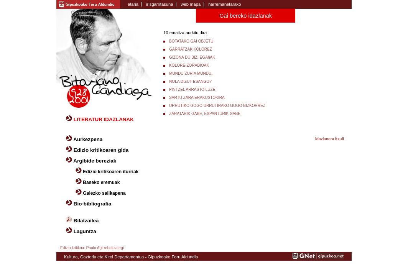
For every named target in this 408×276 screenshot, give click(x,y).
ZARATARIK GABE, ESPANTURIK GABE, (205, 114)
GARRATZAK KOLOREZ (190, 49)
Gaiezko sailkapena (104, 193)
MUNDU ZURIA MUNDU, (190, 73)
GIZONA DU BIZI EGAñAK (192, 57)
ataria (133, 4)
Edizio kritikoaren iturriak (110, 171)
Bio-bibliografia (93, 204)
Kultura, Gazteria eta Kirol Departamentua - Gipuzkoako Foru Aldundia (131, 257)
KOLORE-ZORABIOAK (189, 65)
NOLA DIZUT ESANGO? (190, 81)
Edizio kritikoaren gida (101, 150)
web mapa (191, 4)
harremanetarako (224, 4)
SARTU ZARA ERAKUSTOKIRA (197, 97)
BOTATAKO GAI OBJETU (191, 41)
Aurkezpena (87, 139)
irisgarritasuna (159, 4)
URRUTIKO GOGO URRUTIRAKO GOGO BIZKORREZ (217, 106)
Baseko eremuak (101, 182)
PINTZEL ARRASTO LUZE (192, 89)
